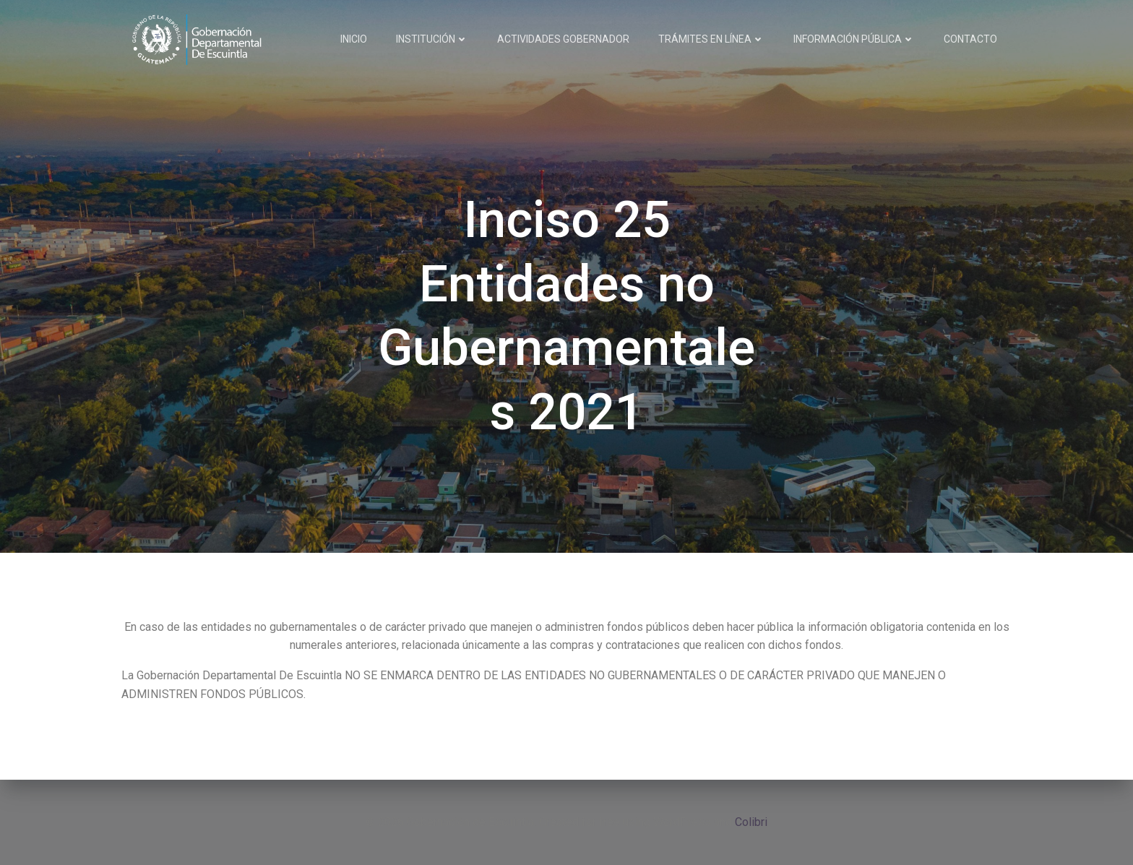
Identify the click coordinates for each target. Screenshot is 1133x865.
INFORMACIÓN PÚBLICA (854, 39)
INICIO (353, 39)
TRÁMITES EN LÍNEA (711, 39)
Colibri (751, 822)
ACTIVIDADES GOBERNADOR (563, 39)
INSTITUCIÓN (432, 39)
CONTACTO (970, 39)
